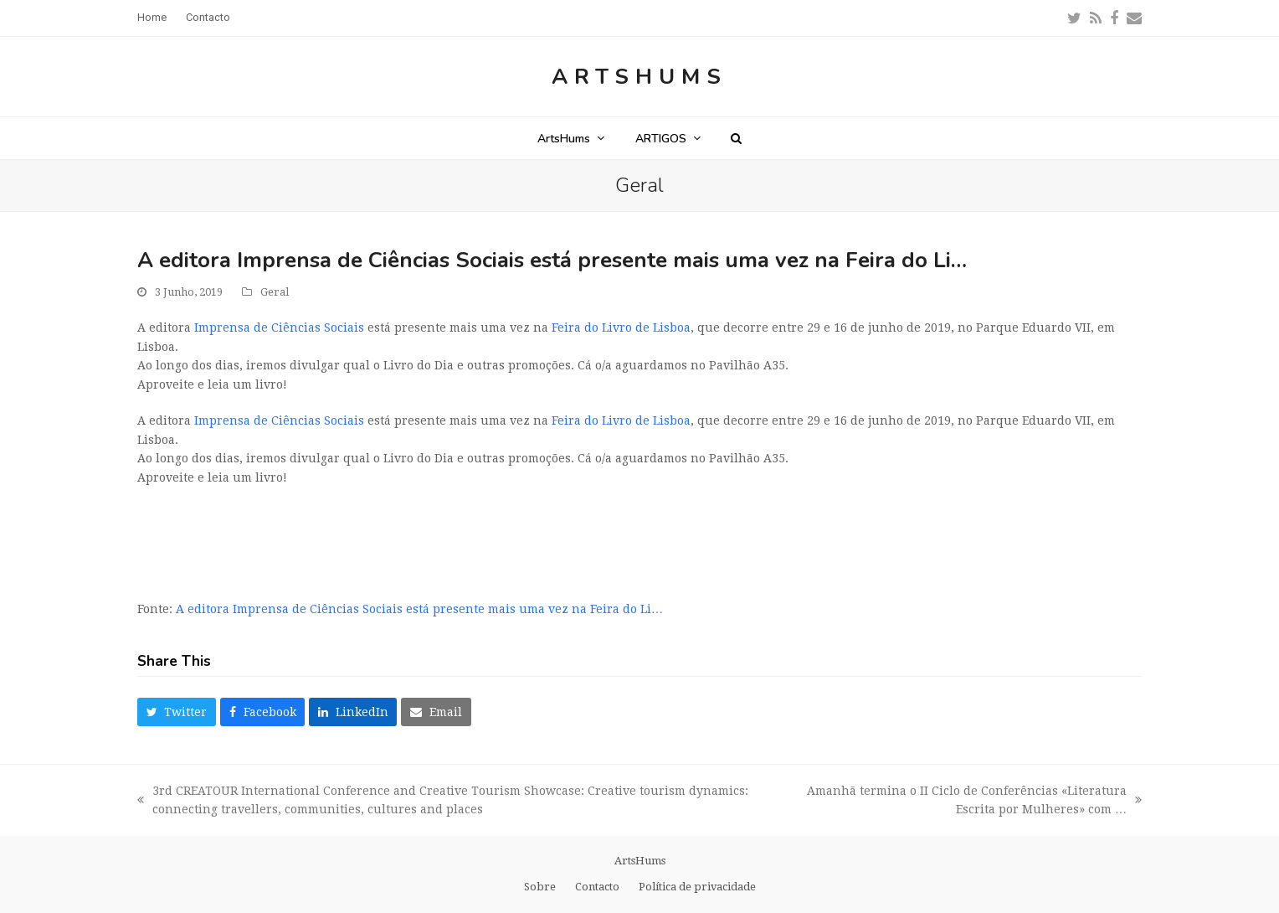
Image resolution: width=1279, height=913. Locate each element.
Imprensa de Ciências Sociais (279, 327)
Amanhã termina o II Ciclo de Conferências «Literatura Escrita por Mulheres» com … (969, 802)
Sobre (540, 886)
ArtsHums (639, 76)
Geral (274, 292)
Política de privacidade (697, 886)
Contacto (597, 886)
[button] (736, 138)
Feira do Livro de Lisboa (621, 327)
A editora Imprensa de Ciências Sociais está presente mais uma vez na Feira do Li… (419, 609)
